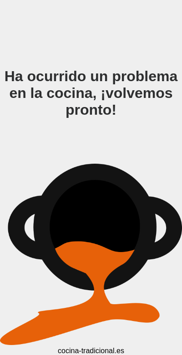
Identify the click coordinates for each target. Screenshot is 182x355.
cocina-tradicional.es (91, 351)
